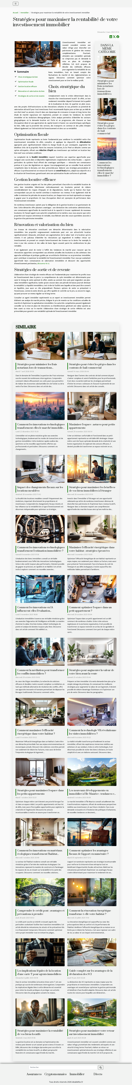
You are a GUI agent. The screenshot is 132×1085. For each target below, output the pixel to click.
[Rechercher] (63, 1067)
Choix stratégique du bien (28, 77)
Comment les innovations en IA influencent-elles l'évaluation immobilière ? (35, 611)
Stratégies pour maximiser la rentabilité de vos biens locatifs (40, 1032)
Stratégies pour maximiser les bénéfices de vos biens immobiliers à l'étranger (92, 489)
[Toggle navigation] (15, 4)
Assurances (34, 1074)
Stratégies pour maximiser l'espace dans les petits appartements (40, 792)
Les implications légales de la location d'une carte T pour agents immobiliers (39, 972)
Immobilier (25, 12)
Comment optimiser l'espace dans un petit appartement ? (90, 609)
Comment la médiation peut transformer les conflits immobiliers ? (41, 672)
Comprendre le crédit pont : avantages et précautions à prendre (41, 912)
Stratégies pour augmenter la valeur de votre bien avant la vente (91, 672)
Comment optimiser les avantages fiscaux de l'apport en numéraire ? (88, 852)
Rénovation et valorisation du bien (31, 91)
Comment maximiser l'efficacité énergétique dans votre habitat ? (36, 732)
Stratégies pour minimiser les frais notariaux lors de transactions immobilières (105, 87)
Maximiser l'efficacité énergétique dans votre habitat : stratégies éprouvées (92, 549)
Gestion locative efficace (27, 86)
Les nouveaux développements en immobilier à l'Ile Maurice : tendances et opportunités (92, 794)
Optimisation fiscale (25, 81)
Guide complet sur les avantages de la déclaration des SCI (90, 972)
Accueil (15, 12)
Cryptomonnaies (56, 1074)
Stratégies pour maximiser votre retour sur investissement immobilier (91, 1032)
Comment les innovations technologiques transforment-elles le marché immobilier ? (105, 169)
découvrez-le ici (43, 263)
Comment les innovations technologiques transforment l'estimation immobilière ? (41, 549)
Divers (98, 1074)
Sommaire (23, 72)
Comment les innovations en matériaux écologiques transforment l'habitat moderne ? (39, 854)
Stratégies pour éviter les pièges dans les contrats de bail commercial (106, 128)
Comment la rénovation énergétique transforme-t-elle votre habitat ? (90, 912)
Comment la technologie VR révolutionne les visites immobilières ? (92, 732)
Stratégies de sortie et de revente (31, 96)
